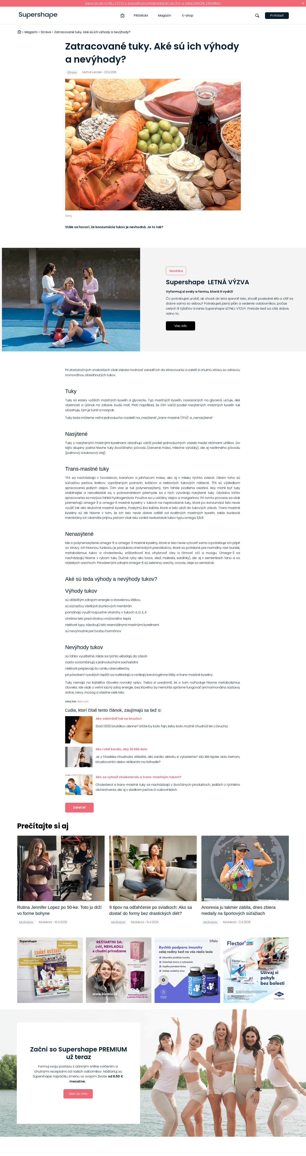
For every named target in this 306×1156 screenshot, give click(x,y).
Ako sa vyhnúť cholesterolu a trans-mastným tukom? (138, 777)
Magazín (164, 15)
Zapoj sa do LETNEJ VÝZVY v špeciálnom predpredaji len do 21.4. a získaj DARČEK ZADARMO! (153, 3)
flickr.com (82, 701)
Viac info (180, 326)
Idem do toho (77, 1093)
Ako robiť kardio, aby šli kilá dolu (121, 749)
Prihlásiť (277, 15)
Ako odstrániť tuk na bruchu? (119, 718)
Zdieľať (79, 807)
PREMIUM (141, 15)
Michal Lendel (91, 72)
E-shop (187, 15)
